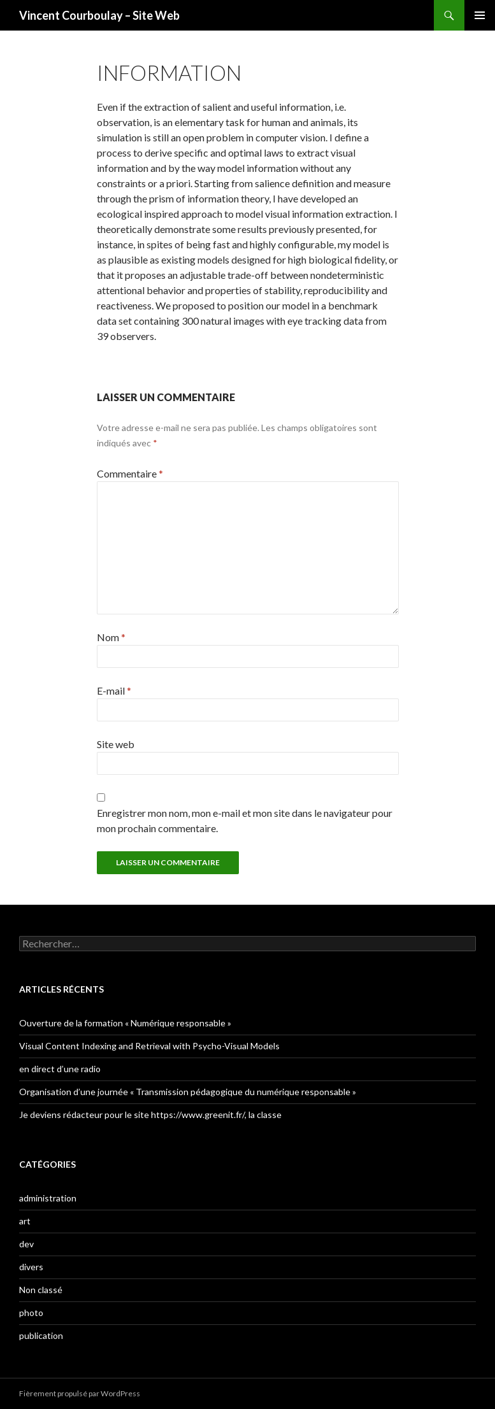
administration (47, 1198)
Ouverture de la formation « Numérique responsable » (125, 1022)
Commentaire (130, 473)
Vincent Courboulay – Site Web (99, 15)
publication (41, 1335)
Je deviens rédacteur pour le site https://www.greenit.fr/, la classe (150, 1114)
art (25, 1220)
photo (31, 1312)
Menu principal (479, 15)
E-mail (114, 690)
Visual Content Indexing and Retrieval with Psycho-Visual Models (149, 1045)
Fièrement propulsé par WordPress (79, 1393)
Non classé (40, 1289)
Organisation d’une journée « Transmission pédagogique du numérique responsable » (187, 1091)
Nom (111, 637)
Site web (115, 744)
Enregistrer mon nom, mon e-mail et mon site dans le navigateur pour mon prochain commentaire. (244, 820)
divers (31, 1266)
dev (26, 1243)
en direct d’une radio (60, 1068)
